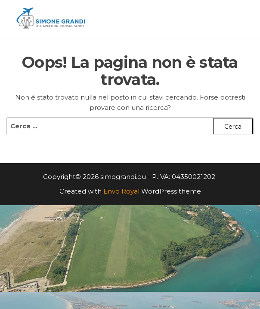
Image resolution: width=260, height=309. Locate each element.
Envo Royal (121, 191)
